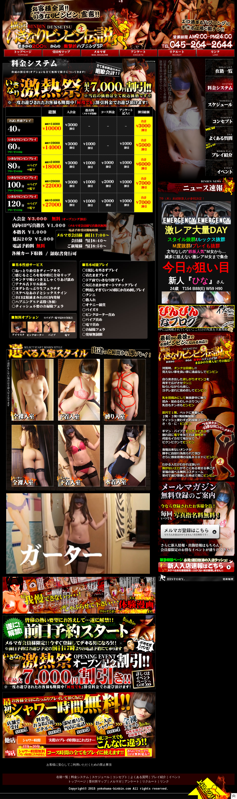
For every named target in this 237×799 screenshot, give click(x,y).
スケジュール (101, 777)
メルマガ (115, 781)
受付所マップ (98, 781)
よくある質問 (139, 777)
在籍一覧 (62, 777)
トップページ (77, 781)
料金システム (80, 777)
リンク (164, 781)
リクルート (149, 781)
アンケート (131, 781)
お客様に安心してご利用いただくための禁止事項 (79, 764)
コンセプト (120, 777)
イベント (175, 777)
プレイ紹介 (158, 777)
